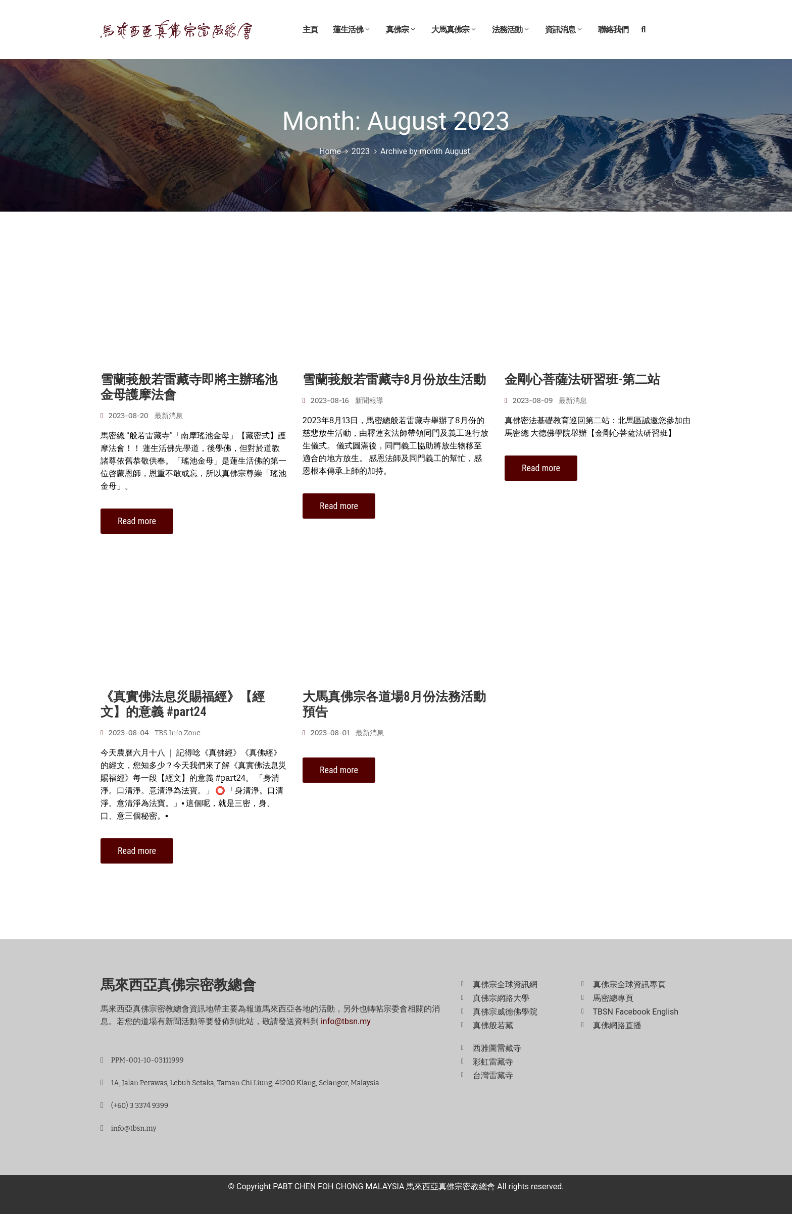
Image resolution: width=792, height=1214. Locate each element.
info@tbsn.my (346, 1021)
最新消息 (169, 416)
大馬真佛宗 (454, 29)
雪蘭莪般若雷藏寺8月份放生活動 (394, 379)
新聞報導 (369, 400)
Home (330, 151)
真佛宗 (401, 29)
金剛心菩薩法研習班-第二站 (582, 379)
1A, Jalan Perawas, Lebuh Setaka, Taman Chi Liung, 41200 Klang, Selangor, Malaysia (245, 1083)
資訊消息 (564, 29)
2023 (361, 151)
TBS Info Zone (178, 733)
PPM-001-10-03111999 (147, 1060)
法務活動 (511, 29)
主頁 (310, 29)
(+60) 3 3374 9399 (139, 1105)
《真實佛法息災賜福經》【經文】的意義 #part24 (183, 704)
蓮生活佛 (352, 29)
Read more (137, 521)
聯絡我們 (613, 29)
